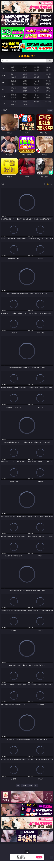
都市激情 (13, 95)
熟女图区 (36, 91)
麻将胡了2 (13, 70)
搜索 (50, 60)
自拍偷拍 (25, 74)
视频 (3, 75)
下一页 (30, 785)
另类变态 (48, 84)
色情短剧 (25, 105)
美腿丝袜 (13, 91)
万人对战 (36, 67)
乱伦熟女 (36, 84)
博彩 (3, 68)
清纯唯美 (25, 91)
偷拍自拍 (25, 81)
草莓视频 (36, 102)
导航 (3, 103)
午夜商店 (25, 102)
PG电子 (13, 67)
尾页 (36, 785)
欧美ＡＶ (36, 74)
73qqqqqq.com (27, 56)
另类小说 (25, 98)
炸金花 (25, 70)
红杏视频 (13, 105)
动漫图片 (48, 88)
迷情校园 (13, 98)
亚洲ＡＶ (13, 74)
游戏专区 (48, 67)
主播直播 (36, 77)
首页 (18, 785)
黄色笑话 (36, 98)
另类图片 (48, 91)
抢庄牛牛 (48, 70)
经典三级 (25, 84)
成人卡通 (36, 81)
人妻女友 (36, 95)
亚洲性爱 (13, 81)
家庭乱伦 (25, 95)
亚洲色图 (25, 88)
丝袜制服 (25, 77)
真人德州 (25, 67)
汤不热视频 (48, 102)
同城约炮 (13, 102)
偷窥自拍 (13, 88)
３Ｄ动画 (48, 74)
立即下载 (39, 857)
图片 (3, 89)
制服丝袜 (13, 84)
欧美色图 (36, 88)
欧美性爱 (48, 81)
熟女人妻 (13, 77)
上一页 (24, 785)
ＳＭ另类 (48, 77)
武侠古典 (48, 95)
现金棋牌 (36, 70)
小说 (3, 96)
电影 (3, 82)
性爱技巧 (48, 98)
